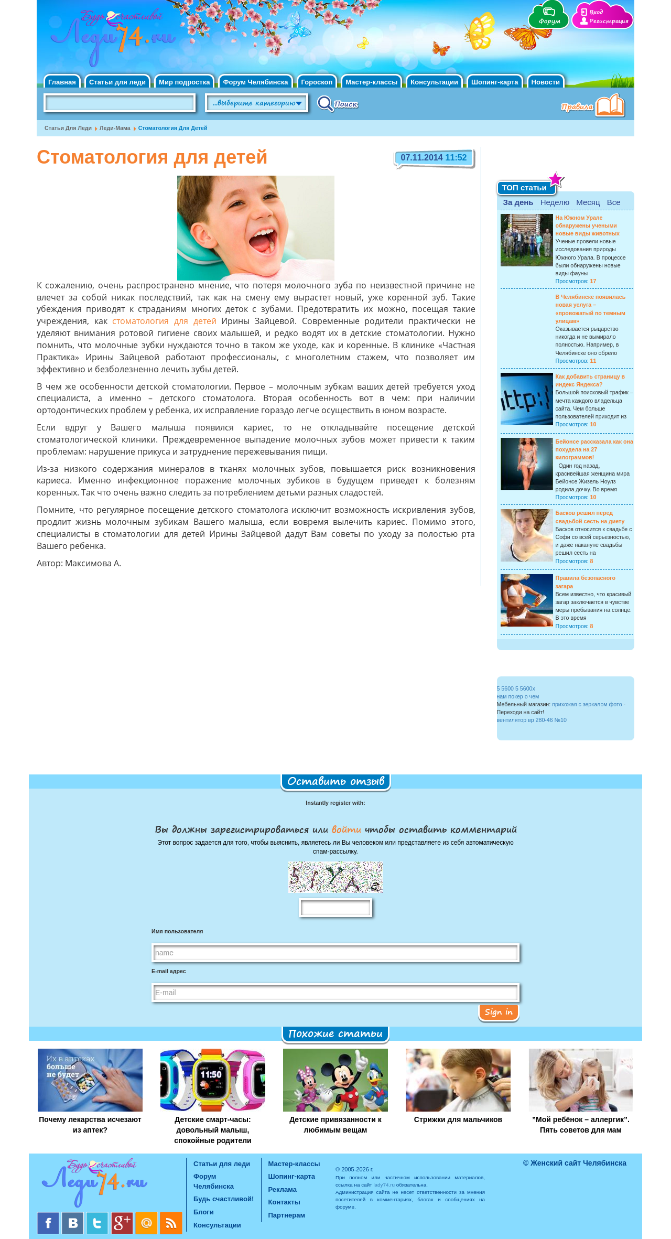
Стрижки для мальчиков (458, 1119)
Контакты (284, 1202)
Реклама (282, 1189)
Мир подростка (184, 82)
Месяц (588, 202)
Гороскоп (317, 82)
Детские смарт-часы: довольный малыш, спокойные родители (212, 1130)
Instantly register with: (335, 803)
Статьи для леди (117, 82)
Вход (596, 12)
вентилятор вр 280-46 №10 (532, 720)
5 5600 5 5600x (516, 688)
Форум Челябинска (255, 82)
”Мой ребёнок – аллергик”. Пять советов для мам (581, 1124)
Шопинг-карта (494, 82)
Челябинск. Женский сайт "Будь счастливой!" (111, 41)
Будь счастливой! (223, 1199)
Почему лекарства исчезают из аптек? (90, 1124)
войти (346, 829)
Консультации (434, 82)
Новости (546, 82)
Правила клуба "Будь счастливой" (595, 106)
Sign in (499, 1011)
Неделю (554, 202)
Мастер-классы (371, 82)
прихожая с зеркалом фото (587, 704)
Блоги (203, 1212)
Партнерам (287, 1215)
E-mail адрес (168, 971)
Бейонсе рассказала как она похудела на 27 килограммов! (594, 449)
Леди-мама (115, 128)
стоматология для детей (164, 322)
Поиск (338, 103)
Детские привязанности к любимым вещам (335, 1124)
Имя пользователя (177, 931)
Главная (62, 82)
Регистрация (609, 21)
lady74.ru (384, 1185)
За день (518, 202)
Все (614, 202)
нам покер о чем (518, 696)
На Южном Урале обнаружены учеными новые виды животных (588, 225)
